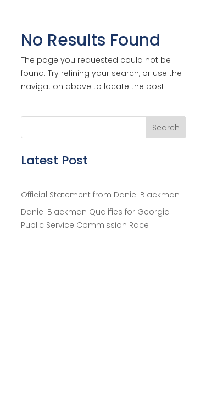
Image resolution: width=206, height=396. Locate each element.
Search (166, 127)
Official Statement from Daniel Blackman (100, 194)
